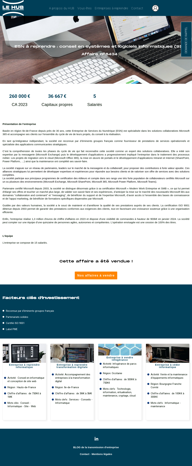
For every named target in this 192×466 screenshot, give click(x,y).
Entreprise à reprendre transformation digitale (72, 366)
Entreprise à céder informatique (167, 366)
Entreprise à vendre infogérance (120, 358)
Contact (137, 8)
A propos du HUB (61, 8)
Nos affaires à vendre (96, 275)
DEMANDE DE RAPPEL (186, 40)
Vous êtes (84, 8)
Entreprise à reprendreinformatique (24, 366)
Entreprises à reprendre (111, 8)
